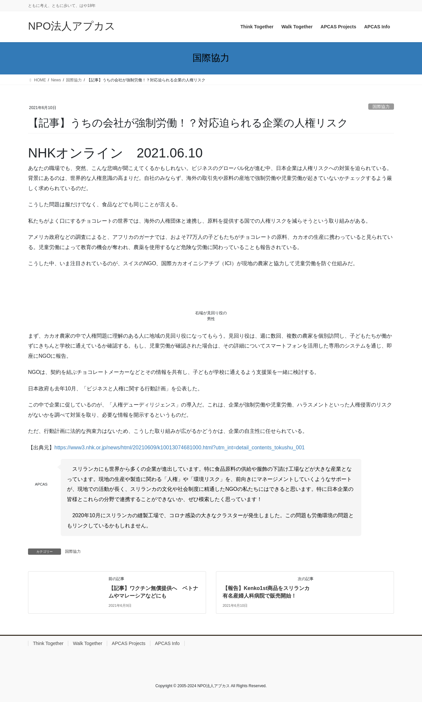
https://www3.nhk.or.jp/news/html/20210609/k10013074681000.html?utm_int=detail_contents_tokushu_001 (179, 447)
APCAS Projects (128, 643)
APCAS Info (167, 643)
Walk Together (87, 643)
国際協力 (381, 106)
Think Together (48, 643)
